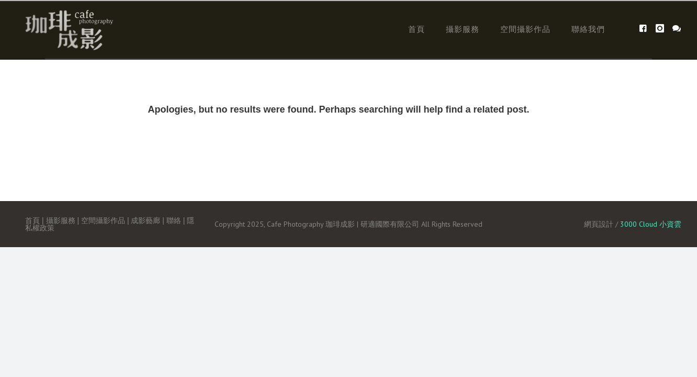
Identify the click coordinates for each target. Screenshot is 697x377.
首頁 (416, 29)
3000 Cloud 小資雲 (650, 224)
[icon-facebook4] (646, 28)
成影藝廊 (145, 220)
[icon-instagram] (663, 28)
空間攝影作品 (525, 29)
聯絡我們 (588, 29)
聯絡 (173, 220)
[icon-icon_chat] (676, 28)
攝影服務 (462, 29)
